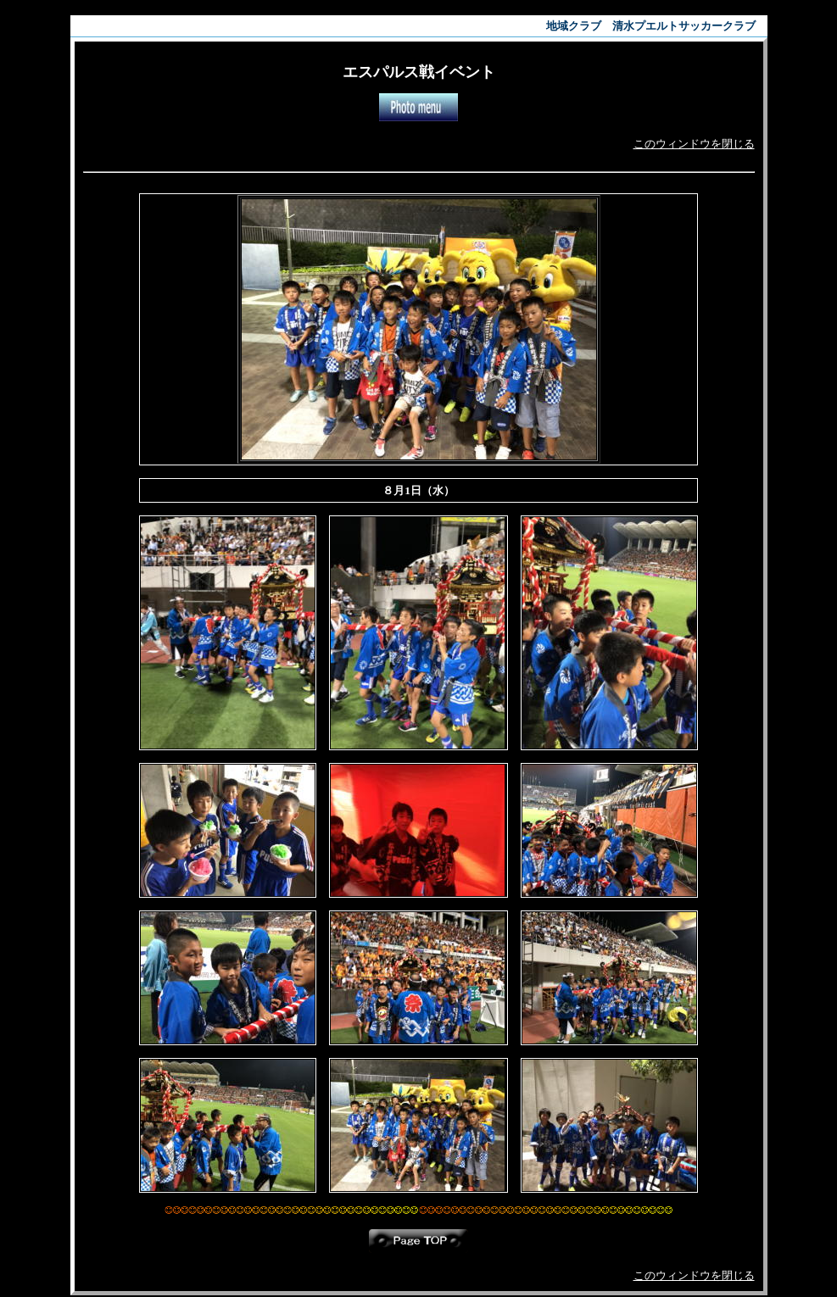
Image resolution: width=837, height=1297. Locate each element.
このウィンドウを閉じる (694, 143)
